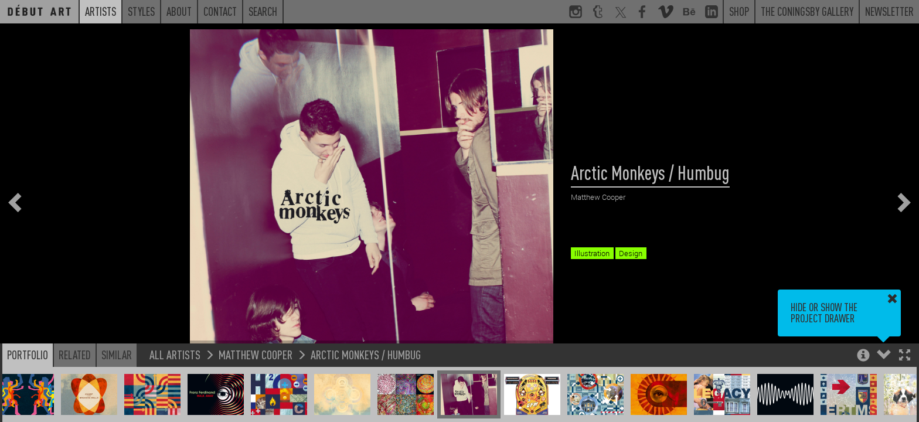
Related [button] (75, 354)
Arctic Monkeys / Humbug (366, 354)
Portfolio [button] (27, 354)
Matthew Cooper (255, 354)
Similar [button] (116, 354)
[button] (904, 356)
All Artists (174, 354)
